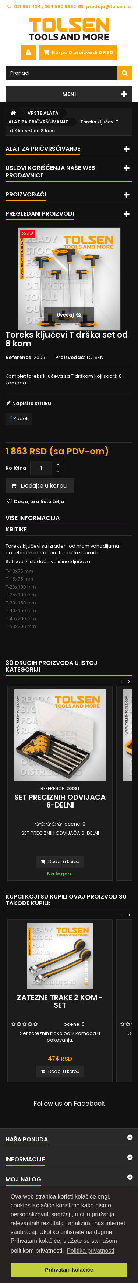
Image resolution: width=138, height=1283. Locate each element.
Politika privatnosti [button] (90, 1251)
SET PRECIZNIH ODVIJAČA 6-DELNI (60, 801)
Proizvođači (26, 194)
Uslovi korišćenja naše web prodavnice (50, 171)
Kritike (16, 529)
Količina (16, 467)
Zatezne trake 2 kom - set (60, 1001)
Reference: (19, 357)
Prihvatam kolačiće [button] (69, 1270)
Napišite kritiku (31, 403)
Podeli (19, 418)
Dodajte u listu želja (38, 501)
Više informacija (33, 518)
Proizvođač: (70, 357)
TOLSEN (94, 357)
